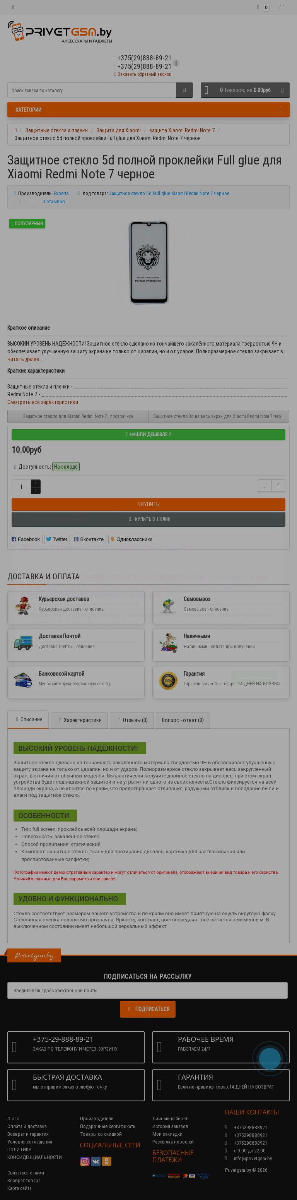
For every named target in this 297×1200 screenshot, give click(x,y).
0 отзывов (54, 201)
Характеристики (79, 720)
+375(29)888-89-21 (143, 66)
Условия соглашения (29, 1141)
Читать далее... (25, 359)
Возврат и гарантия (28, 1134)
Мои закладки (167, 1134)
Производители (97, 1118)
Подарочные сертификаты (108, 1126)
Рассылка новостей (173, 1141)
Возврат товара (24, 1180)
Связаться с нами (25, 1172)
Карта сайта (19, 1188)
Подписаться (147, 1009)
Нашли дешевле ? (148, 434)
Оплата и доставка (27, 1126)
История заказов (170, 1126)
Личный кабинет (170, 1118)
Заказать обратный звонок (142, 74)
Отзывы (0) (132, 720)
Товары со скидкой (101, 1134)
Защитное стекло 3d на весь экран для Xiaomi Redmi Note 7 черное (220, 416)
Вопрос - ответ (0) (183, 720)
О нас (13, 1118)
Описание (28, 719)
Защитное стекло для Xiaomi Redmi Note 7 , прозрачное (78, 416)
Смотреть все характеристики (42, 402)
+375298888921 (246, 1135)
